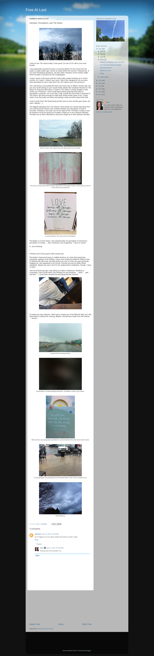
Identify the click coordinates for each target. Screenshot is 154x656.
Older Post (86, 624)
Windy (102, 73)
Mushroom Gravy (105, 70)
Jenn (41, 548)
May (101, 54)
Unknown (38, 534)
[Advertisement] (60, 606)
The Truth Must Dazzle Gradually (110, 65)
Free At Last (36, 10)
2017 (100, 49)
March (102, 59)
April (102, 57)
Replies (39, 544)
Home (61, 624)
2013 (100, 89)
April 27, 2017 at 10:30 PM (55, 548)
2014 (100, 86)
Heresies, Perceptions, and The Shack (112, 62)
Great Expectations (106, 68)
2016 (100, 80)
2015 (100, 83)
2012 (100, 92)
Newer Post (34, 624)
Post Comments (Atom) (45, 628)
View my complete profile (104, 112)
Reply (36, 540)
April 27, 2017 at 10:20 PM (50, 534)
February (103, 77)
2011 (100, 94)
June (102, 51)
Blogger (88, 650)
